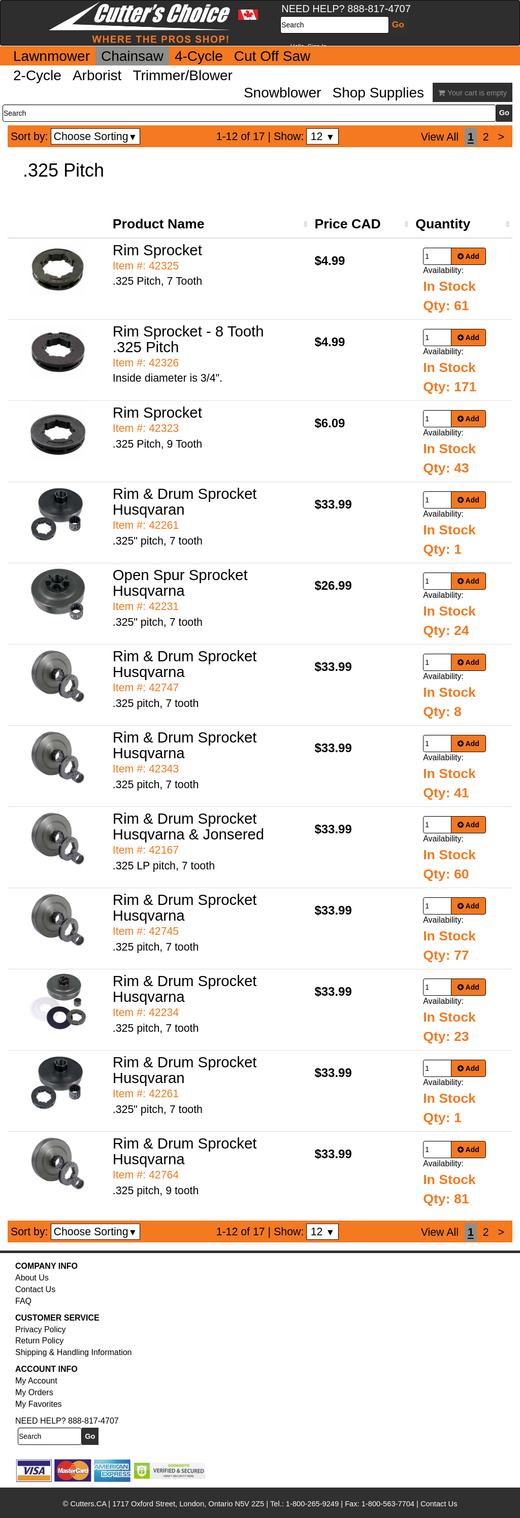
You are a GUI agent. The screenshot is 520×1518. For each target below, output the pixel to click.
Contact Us (35, 1289)
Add (468, 256)
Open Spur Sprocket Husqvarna (180, 582)
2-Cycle (37, 75)
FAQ (23, 1301)
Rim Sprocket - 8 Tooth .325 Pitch (188, 339)
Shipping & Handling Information (73, 1352)
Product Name (159, 223)
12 (323, 136)
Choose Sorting (96, 136)
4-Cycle (199, 56)
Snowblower (282, 92)
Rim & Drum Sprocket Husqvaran (185, 501)
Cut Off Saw (272, 56)
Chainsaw (132, 56)
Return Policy (39, 1340)
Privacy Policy (40, 1329)
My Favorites (38, 1404)
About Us (32, 1277)
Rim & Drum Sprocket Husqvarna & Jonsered (188, 826)
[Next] (501, 137)
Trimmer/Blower (183, 75)
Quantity (442, 223)
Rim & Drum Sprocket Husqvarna (185, 664)
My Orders (34, 1392)
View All (440, 137)
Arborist (97, 75)
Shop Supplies (378, 92)
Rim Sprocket (157, 250)
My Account (36, 1380)
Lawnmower (51, 56)
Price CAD (347, 223)
